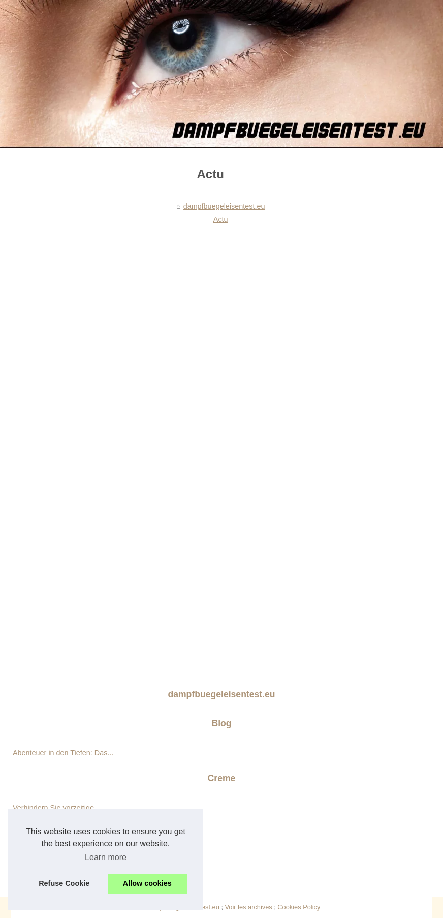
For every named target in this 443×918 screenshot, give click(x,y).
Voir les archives (248, 907)
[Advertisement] (210, 304)
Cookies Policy (298, 907)
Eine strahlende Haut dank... (59, 830)
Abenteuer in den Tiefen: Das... (63, 753)
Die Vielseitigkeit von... (49, 853)
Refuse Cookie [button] (64, 883)
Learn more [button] (105, 857)
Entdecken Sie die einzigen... (60, 875)
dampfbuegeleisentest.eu (224, 206)
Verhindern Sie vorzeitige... (56, 808)
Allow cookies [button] (147, 883)
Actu (220, 219)
